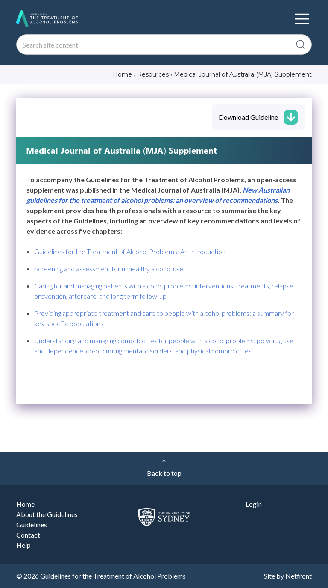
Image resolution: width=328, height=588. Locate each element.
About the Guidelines (47, 514)
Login (254, 504)
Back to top (164, 473)
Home (25, 504)
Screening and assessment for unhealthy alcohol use (108, 268)
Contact (28, 535)
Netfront (298, 576)
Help (23, 545)
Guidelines (31, 524)
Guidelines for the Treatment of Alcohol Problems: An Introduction (130, 251)
